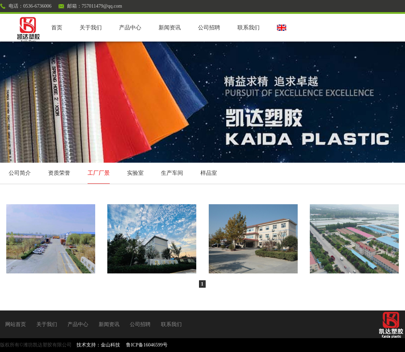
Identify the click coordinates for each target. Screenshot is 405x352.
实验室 (135, 173)
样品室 (208, 173)
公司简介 (20, 173)
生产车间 (172, 173)
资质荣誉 (59, 173)
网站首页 (15, 324)
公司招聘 (209, 27)
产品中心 (130, 27)
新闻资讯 (170, 27)
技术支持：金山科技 (98, 345)
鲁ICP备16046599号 (147, 345)
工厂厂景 (99, 173)
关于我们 (91, 27)
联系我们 (248, 27)
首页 (56, 27)
